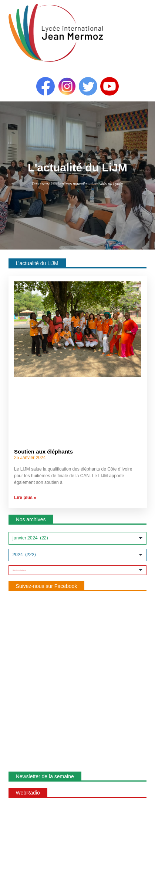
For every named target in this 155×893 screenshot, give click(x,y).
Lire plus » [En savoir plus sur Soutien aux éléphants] (25, 497)
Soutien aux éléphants (43, 451)
